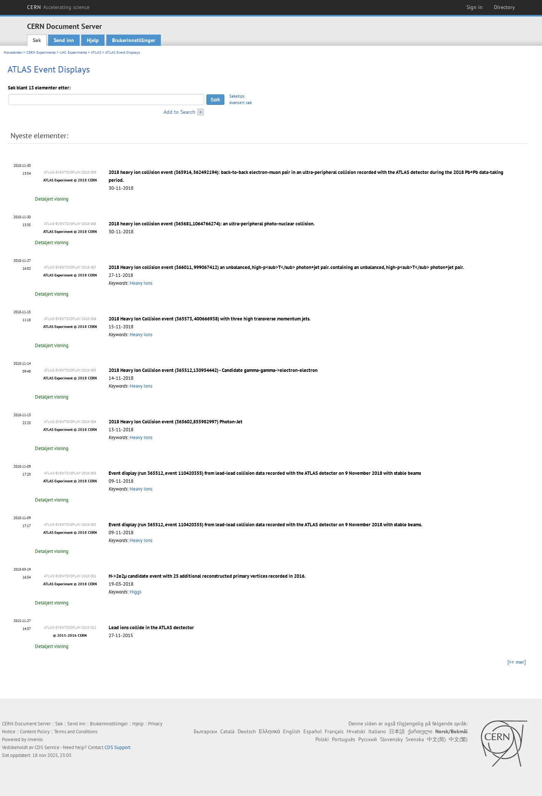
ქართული (420, 731)
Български (205, 731)
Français (334, 731)
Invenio (35, 739)
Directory (504, 7)
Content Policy (35, 731)
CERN (58, 7)
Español (312, 731)
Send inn (64, 40)
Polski (322, 739)
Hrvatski (356, 731)
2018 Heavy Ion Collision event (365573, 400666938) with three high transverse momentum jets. (209, 319)
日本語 (397, 731)
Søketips (237, 96)
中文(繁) (458, 739)
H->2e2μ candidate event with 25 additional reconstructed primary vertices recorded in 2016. (207, 576)
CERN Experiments (41, 52)
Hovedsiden (13, 52)
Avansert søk (240, 102)
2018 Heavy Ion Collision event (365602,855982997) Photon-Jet (175, 421)
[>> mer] (516, 662)
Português (343, 739)
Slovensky (391, 739)
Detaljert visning (51, 199)
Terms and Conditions (75, 731)
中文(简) (436, 739)
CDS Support (117, 747)
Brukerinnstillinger (133, 40)
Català (227, 731)
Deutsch (247, 731)
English (291, 731)
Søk (37, 40)
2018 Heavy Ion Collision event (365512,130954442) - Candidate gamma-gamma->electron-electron (213, 370)
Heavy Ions (141, 283)
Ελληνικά (269, 731)
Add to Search (179, 112)
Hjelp (93, 40)
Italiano (377, 731)
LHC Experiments (73, 52)
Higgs (135, 592)
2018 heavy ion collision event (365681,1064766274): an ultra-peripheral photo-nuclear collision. (212, 224)
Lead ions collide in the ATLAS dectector (151, 627)
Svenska (415, 739)
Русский (367, 739)
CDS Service (47, 747)
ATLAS (96, 52)
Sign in (474, 7)
